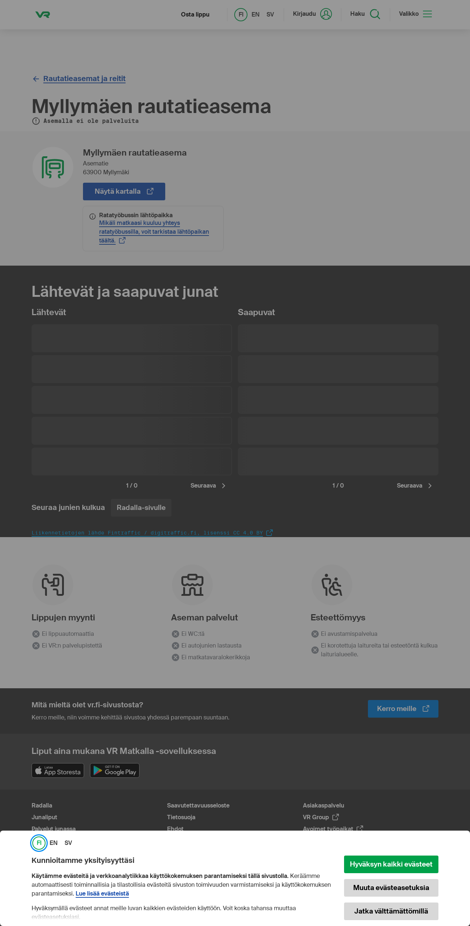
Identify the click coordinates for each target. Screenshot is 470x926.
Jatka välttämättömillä (391, 911)
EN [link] (54, 843)
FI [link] (39, 843)
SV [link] (68, 843)
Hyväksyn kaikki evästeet (391, 864)
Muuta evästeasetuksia (391, 887)
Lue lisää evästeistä (102, 893)
